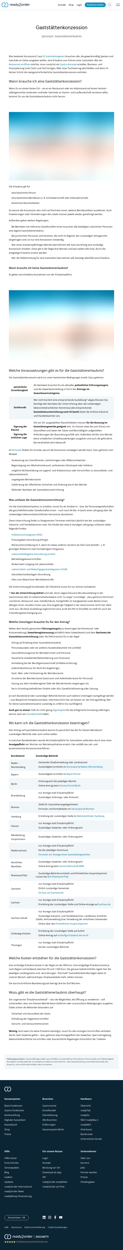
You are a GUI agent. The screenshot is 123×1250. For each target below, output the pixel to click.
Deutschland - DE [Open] (18, 1217)
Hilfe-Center (10, 1158)
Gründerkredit (34, 714)
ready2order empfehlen (54, 1181)
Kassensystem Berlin (53, 1129)
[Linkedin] (44, 1218)
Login (79, 4)
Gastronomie (49, 1105)
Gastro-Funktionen (14, 1110)
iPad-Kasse (86, 1129)
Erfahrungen (49, 1124)
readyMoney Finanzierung (18, 1196)
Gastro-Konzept (68, 64)
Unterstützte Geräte (91, 1138)
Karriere (85, 1162)
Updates (8, 1181)
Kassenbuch (10, 1124)
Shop (71, 4)
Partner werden (89, 1172)
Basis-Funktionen (13, 1105)
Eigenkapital (59, 710)
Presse (84, 1177)
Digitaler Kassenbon (15, 1119)
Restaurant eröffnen (19, 64)
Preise (7, 1134)
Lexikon (8, 1177)
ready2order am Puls (53, 1186)
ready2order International (18, 1186)
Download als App (51, 1172)
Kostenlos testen (95, 4)
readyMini (86, 1124)
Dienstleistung (50, 1115)
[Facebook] (55, 1218)
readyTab (85, 1110)
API (44, 1177)
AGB (6, 1227)
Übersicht (86, 1105)
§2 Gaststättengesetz (54, 56)
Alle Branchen (49, 1119)
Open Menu (118, 5)
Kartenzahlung (12, 1115)
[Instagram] (49, 1218)
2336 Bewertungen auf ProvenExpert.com (32, 1242)
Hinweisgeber (88, 1181)
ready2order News (14, 1191)
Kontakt (62, 4)
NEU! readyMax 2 (89, 1119)
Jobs (83, 1167)
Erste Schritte (11, 1162)
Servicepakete (11, 1167)
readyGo (85, 1115)
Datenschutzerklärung (34, 1227)
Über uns (85, 1158)
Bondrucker (87, 1134)
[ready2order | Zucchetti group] (26, 1237)
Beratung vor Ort (51, 1167)
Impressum (16, 1227)
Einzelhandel (49, 1110)
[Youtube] (60, 1218)
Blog (6, 1172)
